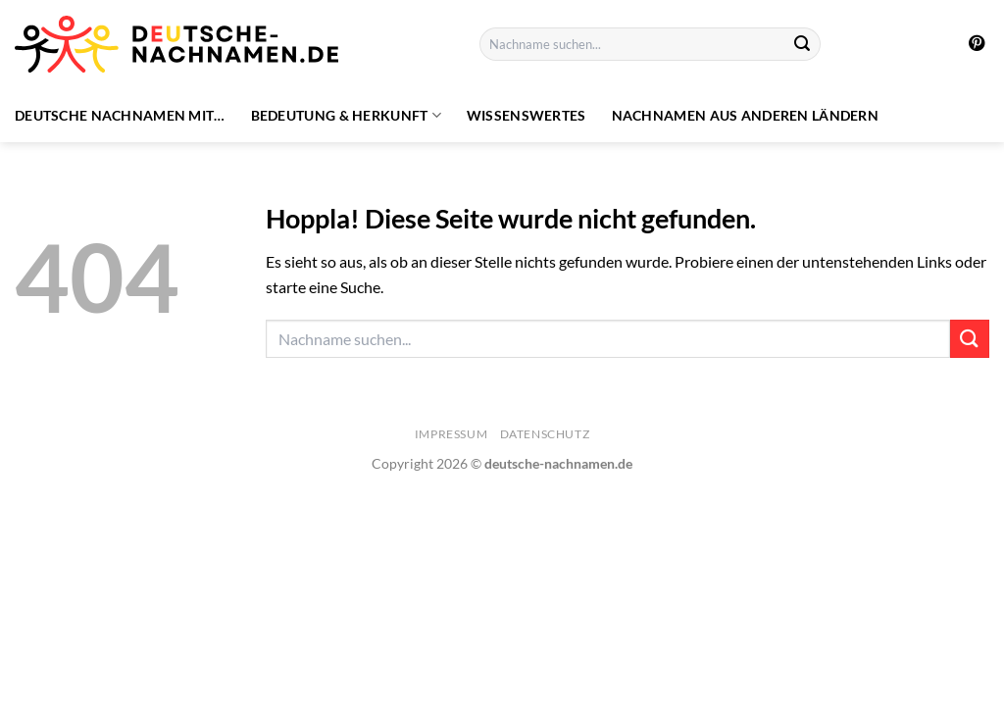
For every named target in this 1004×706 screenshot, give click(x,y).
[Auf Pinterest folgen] (976, 44)
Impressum (451, 434)
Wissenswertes (526, 115)
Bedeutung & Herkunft (346, 115)
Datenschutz (545, 434)
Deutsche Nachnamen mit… (120, 115)
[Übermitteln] (802, 44)
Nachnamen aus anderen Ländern (745, 115)
